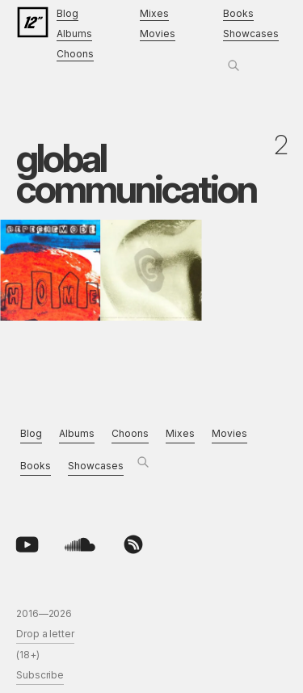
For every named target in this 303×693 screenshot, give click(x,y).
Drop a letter (45, 634)
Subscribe (40, 675)
